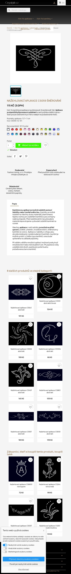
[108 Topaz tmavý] (34, 130)
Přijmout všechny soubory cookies (24, 559)
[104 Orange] (21, 130)
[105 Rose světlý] (25, 130)
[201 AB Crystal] (54, 134)
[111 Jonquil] (38, 130)
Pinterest (26, 156)
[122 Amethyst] (25, 134)
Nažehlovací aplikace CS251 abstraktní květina (49, 527)
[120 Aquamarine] (17, 134)
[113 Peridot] (46, 130)
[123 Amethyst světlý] (29, 134)
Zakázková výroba (42, 29)
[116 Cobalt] (54, 130)
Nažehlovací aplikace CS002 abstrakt (21, 350)
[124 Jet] (34, 134)
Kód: (8, 121)
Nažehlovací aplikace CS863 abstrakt (49, 391)
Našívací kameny (50, 24)
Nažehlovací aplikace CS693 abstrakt (49, 433)
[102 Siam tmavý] (13, 130)
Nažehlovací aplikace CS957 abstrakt (21, 433)
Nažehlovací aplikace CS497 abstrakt (21, 391)
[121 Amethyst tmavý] (21, 134)
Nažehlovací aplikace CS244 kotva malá (49, 485)
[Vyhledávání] (18, 10)
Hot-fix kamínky (45, 18)
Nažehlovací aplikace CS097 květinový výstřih (21, 527)
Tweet (20, 156)
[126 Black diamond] (42, 134)
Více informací (23, 569)
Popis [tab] (14, 204)
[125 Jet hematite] (38, 134)
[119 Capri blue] (13, 134)
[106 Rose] (29, 130)
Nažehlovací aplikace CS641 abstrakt (21, 309)
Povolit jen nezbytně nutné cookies (24, 564)
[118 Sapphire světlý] (9, 134)
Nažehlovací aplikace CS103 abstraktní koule (49, 302)
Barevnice (26, 29)
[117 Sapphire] (58, 130)
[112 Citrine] (42, 130)
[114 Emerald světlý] (50, 130)
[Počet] (9, 145)
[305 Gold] (58, 134)
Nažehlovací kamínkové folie (25, 24)
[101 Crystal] (9, 130)
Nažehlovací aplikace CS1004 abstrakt (50, 350)
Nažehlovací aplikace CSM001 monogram (21, 485)
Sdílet (15, 156)
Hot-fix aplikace (26, 18)
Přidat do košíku (28, 145)
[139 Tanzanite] (50, 134)
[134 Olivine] (46, 134)
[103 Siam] (17, 130)
